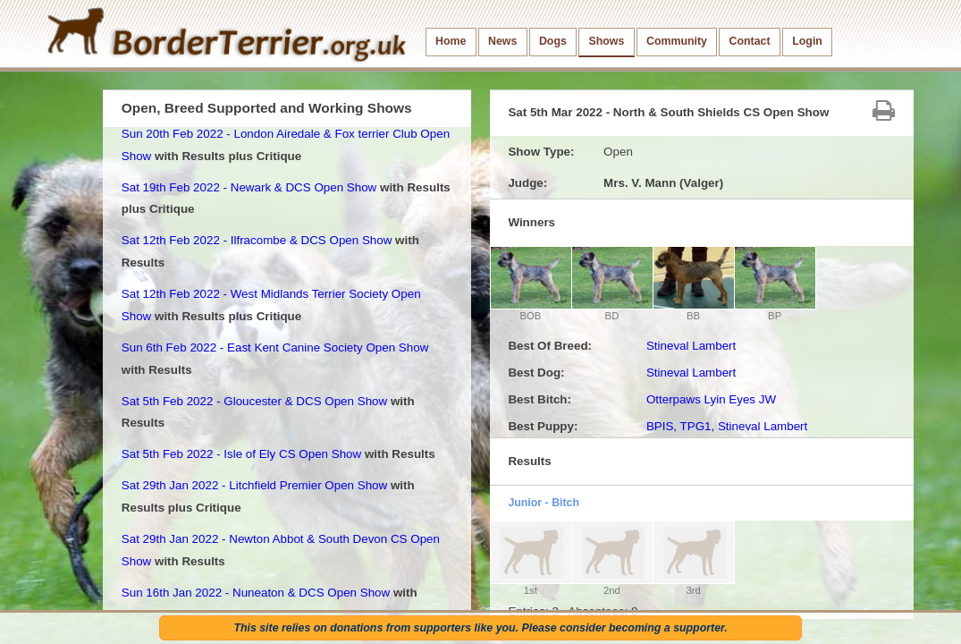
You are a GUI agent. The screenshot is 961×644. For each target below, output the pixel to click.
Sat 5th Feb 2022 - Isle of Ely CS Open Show (241, 454)
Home (450, 41)
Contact (750, 41)
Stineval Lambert (691, 345)
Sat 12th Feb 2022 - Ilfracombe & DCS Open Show (257, 240)
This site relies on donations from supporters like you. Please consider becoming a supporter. (480, 628)
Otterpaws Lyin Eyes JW (711, 399)
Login (807, 41)
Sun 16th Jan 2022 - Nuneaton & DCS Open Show (256, 592)
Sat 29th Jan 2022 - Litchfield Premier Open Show (254, 485)
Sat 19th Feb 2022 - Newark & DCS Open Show (249, 187)
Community (676, 41)
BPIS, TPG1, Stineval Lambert (726, 426)
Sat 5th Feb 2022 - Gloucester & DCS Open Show (254, 401)
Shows (606, 41)
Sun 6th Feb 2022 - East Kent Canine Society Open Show (275, 347)
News (502, 41)
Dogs (553, 41)
